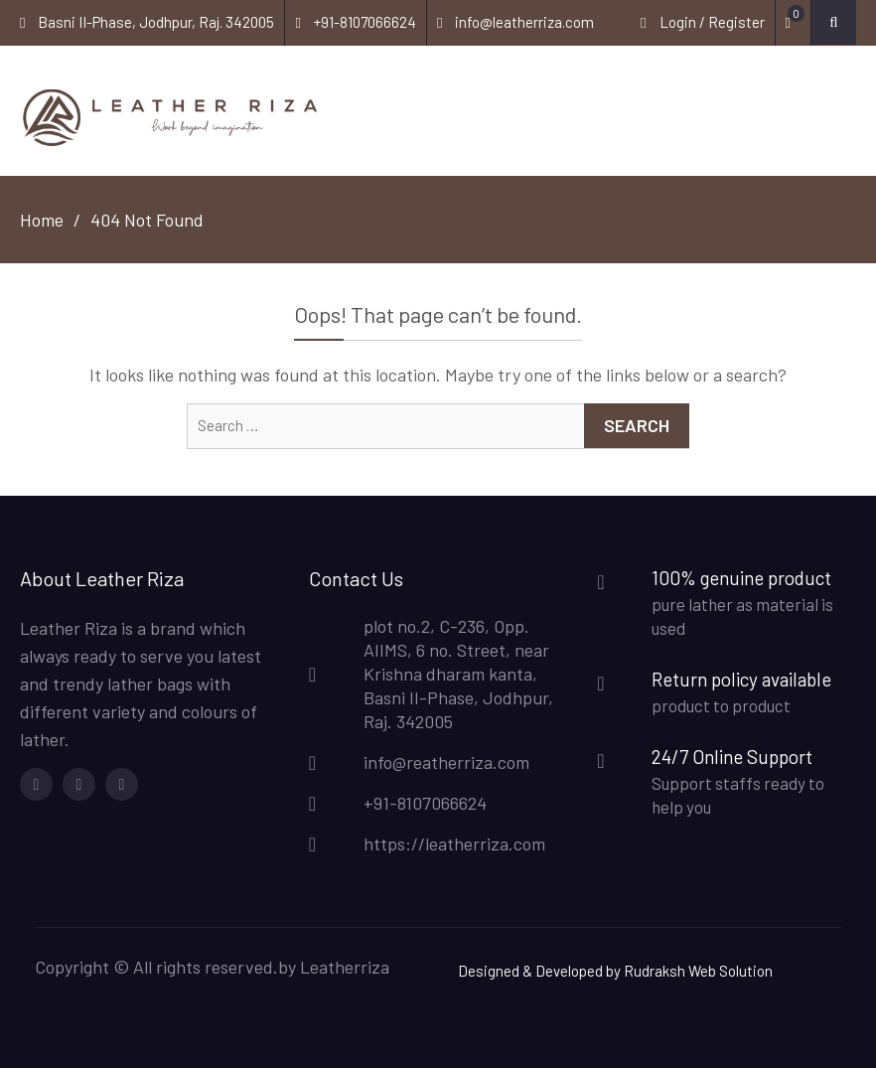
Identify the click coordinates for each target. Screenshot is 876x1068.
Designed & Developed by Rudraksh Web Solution (615, 971)
